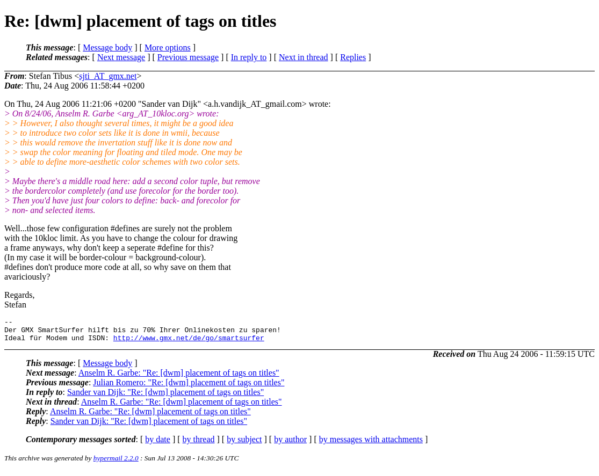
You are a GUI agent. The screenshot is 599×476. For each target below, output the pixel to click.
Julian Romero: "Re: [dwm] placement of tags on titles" (188, 387)
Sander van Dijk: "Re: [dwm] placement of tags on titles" (165, 396)
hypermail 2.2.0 (116, 463)
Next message (121, 57)
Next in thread (303, 57)
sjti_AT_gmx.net (107, 75)
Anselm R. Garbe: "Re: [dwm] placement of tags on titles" (178, 377)
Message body (107, 47)
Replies (353, 57)
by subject (244, 444)
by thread (199, 444)
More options (168, 47)
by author (290, 444)
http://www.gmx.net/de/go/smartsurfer (188, 342)
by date (157, 444)
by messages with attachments (371, 444)
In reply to (249, 57)
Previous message (188, 57)
